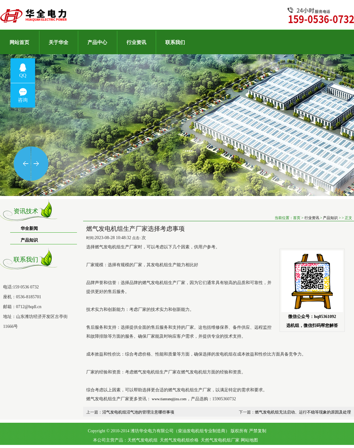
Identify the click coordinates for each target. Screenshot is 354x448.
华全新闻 (29, 228)
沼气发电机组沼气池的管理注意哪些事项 (138, 412)
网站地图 (249, 440)
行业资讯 (311, 218)
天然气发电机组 (142, 440)
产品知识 (29, 240)
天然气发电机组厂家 (220, 440)
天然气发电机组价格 (179, 440)
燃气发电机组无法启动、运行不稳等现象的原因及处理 (303, 412)
